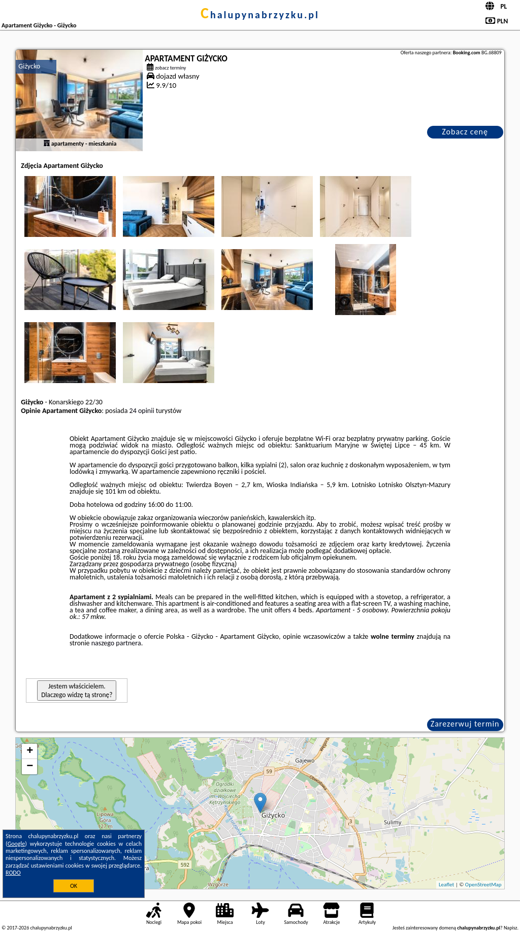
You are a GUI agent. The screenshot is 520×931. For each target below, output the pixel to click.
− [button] (29, 766)
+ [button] (29, 751)
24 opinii (141, 410)
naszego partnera (116, 643)
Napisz (510, 927)
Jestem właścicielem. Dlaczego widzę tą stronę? (76, 690)
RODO (13, 872)
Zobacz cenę (465, 131)
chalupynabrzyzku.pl (260, 15)
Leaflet (446, 884)
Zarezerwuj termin (465, 724)
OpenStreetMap (483, 884)
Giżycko (29, 66)
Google (16, 843)
